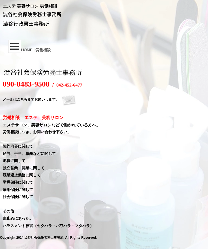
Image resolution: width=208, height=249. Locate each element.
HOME (26, 50)
